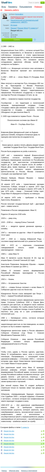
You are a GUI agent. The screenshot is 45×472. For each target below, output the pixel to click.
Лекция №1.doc (9, 431)
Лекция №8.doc (9, 453)
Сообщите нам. (19, 18)
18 (41, 431)
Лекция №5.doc (9, 444)
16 (41, 434)
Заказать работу (11, 10)
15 (41, 450)
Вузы (3, 7)
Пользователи (25, 7)
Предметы (12, 7)
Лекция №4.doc (9, 440)
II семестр (33, 28)
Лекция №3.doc (9, 437)
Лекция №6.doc (9, 447)
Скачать (17, 40)
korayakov (19, 14)
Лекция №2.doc (9, 434)
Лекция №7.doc (9, 450)
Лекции (13, 28)
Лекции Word (23, 28)
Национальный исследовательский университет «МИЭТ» (24, 21)
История (14, 25)
